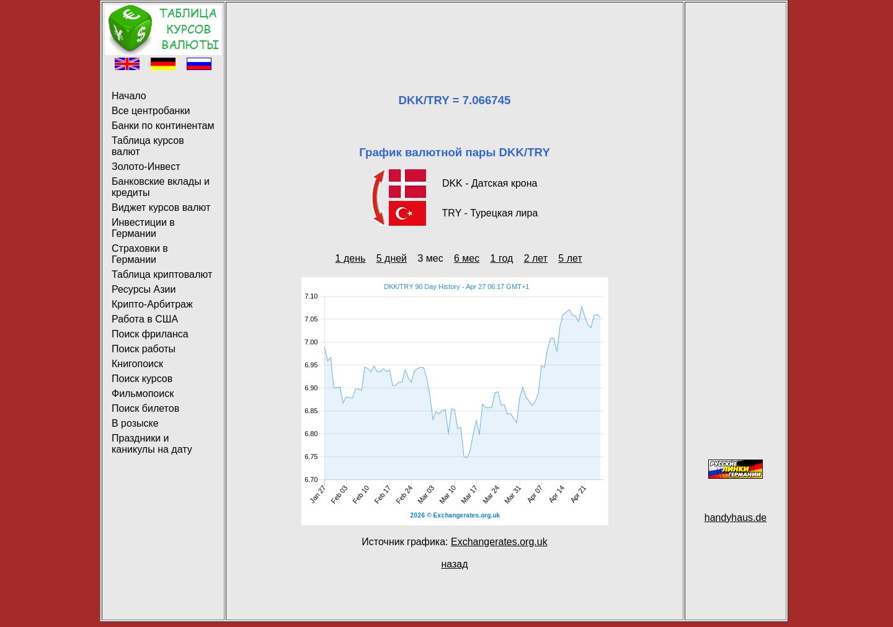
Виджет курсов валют (161, 207)
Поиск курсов (142, 378)
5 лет (570, 258)
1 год (502, 258)
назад (454, 564)
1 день (350, 258)
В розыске (135, 423)
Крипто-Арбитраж (152, 304)
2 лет (536, 258)
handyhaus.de (735, 517)
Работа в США (145, 319)
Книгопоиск (137, 363)
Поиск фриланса (150, 334)
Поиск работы (143, 349)
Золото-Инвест (146, 166)
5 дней (391, 258)
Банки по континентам (163, 125)
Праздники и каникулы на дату (152, 444)
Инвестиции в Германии (143, 228)
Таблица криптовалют (162, 274)
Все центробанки (151, 110)
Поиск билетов (145, 408)
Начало (129, 96)
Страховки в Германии (140, 254)
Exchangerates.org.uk (499, 541)
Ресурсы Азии (143, 289)
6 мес (466, 258)
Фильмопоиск (143, 393)
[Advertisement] (454, 33)
